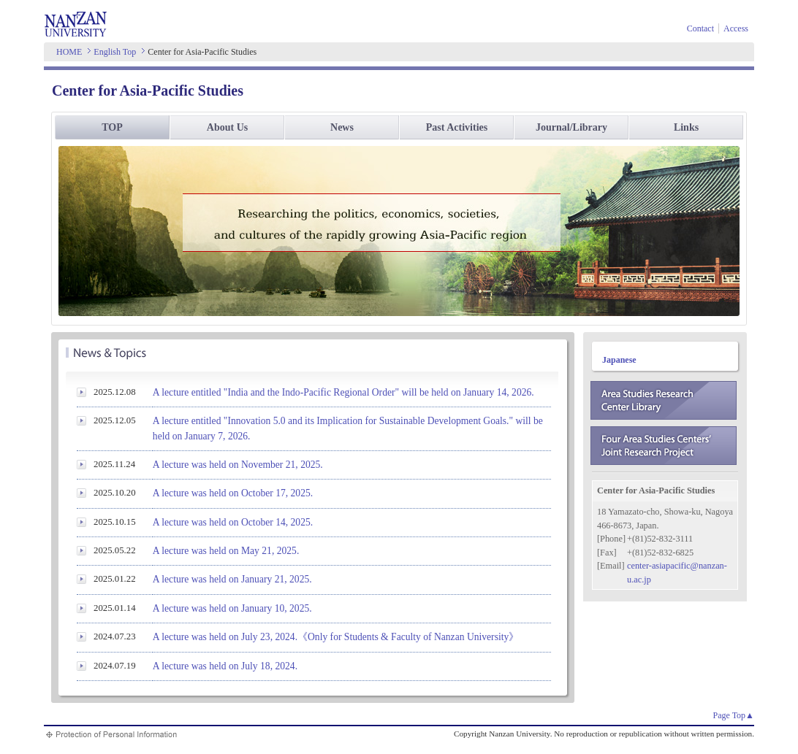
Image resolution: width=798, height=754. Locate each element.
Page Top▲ (733, 715)
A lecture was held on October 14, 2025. (233, 522)
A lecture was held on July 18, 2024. (225, 666)
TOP (112, 127)
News (342, 127)
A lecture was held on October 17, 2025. (233, 493)
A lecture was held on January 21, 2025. (232, 579)
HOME (69, 52)
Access (735, 28)
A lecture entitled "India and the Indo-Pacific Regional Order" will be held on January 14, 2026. (343, 392)
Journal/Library (571, 127)
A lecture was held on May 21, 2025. (226, 550)
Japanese (619, 360)
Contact (700, 28)
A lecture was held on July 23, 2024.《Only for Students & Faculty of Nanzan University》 (336, 636)
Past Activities (456, 127)
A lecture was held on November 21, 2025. (238, 464)
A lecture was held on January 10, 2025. (232, 608)
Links (686, 127)
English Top (115, 52)
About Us (227, 127)
